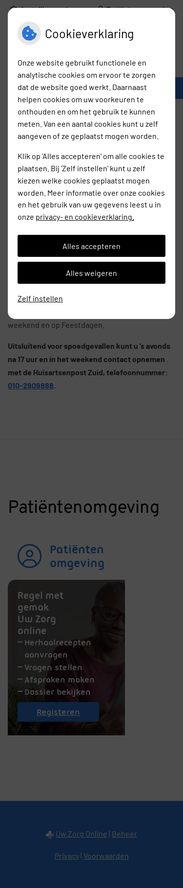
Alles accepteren (91, 245)
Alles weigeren (91, 272)
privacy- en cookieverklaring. (85, 216)
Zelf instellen (40, 298)
